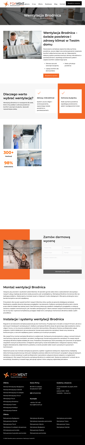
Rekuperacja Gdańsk (10, 421)
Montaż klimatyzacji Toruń (12, 395)
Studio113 (31, 438)
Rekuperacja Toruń (9, 424)
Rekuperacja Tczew (63, 424)
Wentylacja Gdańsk (63, 427)
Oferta (40, 4)
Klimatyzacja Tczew (9, 404)
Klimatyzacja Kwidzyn (10, 407)
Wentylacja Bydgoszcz (37, 427)
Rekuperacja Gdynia (37, 424)
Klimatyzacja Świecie (10, 410)
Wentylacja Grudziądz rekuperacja (14, 427)
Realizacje (48, 4)
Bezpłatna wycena (74, 3)
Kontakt (62, 4)
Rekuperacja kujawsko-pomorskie (14, 433)
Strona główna (25, 4)
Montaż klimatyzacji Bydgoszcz (13, 386)
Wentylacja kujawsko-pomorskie (41, 421)
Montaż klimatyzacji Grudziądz (13, 392)
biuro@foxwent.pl (36, 404)
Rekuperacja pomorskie (38, 433)
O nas (34, 4)
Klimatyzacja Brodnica (10, 401)
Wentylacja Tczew (62, 421)
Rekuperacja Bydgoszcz (11, 418)
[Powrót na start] (14, 4)
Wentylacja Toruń (9, 398)
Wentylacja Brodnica (37, 418)
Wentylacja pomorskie (64, 418)
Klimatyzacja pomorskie (11, 430)
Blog (55, 4)
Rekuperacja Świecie (37, 430)
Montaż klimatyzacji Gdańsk (12, 389)
